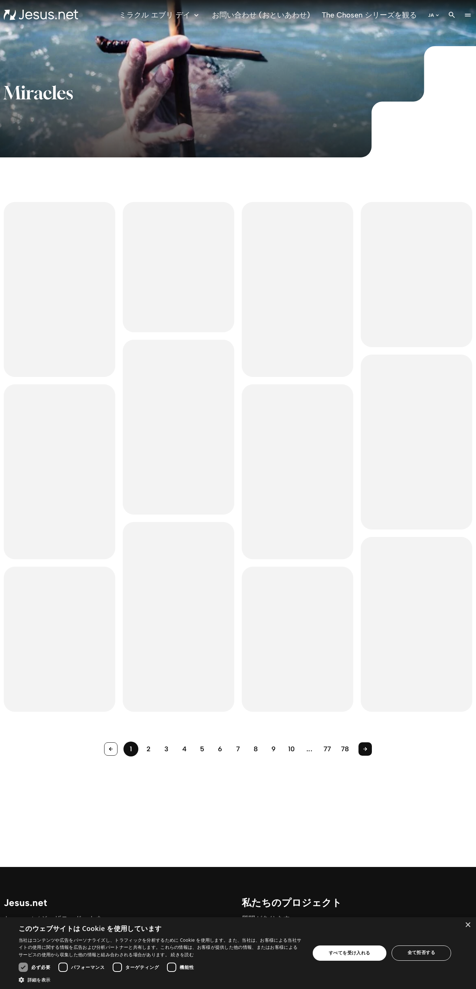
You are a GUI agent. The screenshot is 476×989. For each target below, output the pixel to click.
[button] (160, 979)
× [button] (467, 925)
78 (345, 749)
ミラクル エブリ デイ (160, 15)
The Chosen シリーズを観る (369, 14)
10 (291, 749)
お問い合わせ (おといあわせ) (261, 14)
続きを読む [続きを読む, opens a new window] (182, 954)
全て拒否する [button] (421, 952)
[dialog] (238, 953)
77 (327, 749)
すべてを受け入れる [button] (349, 953)
